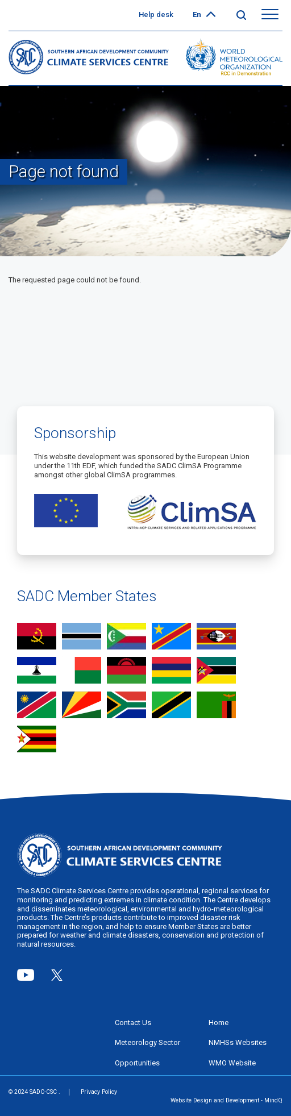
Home (218, 1022)
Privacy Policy (99, 1092)
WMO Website (232, 1063)
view (36, 637)
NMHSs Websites (238, 1042)
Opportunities (137, 1063)
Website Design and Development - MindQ (226, 1100)
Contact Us (133, 1022)
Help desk (156, 14)
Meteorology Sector (147, 1042)
